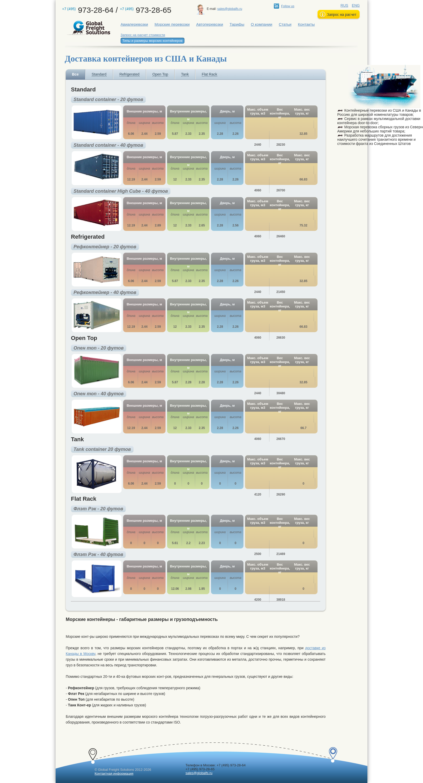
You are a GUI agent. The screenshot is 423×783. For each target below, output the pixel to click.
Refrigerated (130, 74)
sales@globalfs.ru (229, 9)
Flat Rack (209, 74)
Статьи (285, 24)
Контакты (306, 24)
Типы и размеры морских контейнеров (152, 41)
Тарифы (237, 24)
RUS (344, 5)
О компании (261, 24)
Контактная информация (114, 773)
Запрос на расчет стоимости (143, 35)
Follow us (287, 6)
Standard (99, 74)
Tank (185, 74)
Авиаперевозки (134, 24)
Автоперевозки (209, 24)
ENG (356, 5)
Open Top (160, 74)
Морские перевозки (172, 24)
